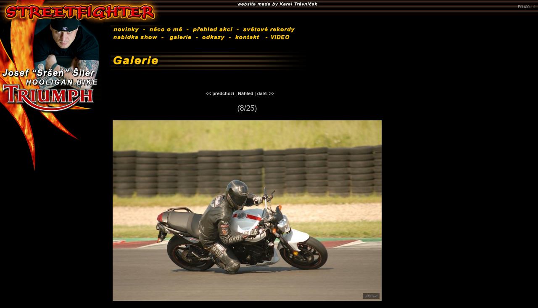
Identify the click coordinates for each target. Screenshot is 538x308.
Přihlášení (526, 7)
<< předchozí (220, 93)
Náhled (245, 93)
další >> (265, 93)
